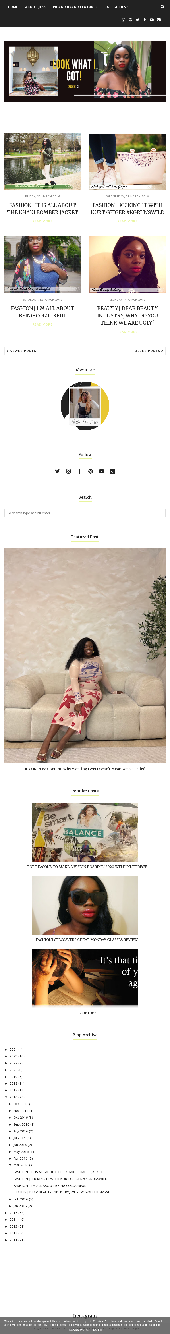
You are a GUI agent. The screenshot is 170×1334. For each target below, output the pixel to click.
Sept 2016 (21, 1124)
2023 (13, 1056)
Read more (42, 221)
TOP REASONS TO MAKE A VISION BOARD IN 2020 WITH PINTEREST (87, 867)
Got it (97, 1330)
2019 (13, 1076)
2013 (13, 1226)
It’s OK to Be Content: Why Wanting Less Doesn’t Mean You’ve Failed (85, 769)
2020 (13, 1070)
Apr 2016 (21, 1158)
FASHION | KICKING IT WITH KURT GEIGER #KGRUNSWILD (60, 1178)
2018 (13, 1083)
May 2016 (21, 1151)
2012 (13, 1233)
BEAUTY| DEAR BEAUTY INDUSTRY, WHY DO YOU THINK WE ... (63, 1192)
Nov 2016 (21, 1110)
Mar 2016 (21, 1165)
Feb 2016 (21, 1199)
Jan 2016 (20, 1206)
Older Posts (147, 351)
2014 (13, 1219)
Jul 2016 (20, 1137)
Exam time (86, 1013)
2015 (13, 1212)
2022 (13, 1063)
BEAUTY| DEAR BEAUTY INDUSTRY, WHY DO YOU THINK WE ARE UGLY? (127, 315)
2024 (13, 1049)
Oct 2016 (21, 1117)
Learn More (79, 1330)
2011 (13, 1240)
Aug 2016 (21, 1131)
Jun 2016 (20, 1144)
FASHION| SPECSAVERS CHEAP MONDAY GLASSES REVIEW (87, 940)
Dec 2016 (21, 1104)
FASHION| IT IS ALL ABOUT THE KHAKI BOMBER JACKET (58, 1172)
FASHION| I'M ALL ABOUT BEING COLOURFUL (50, 1185)
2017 (13, 1090)
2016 (13, 1097)
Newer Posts (23, 351)
